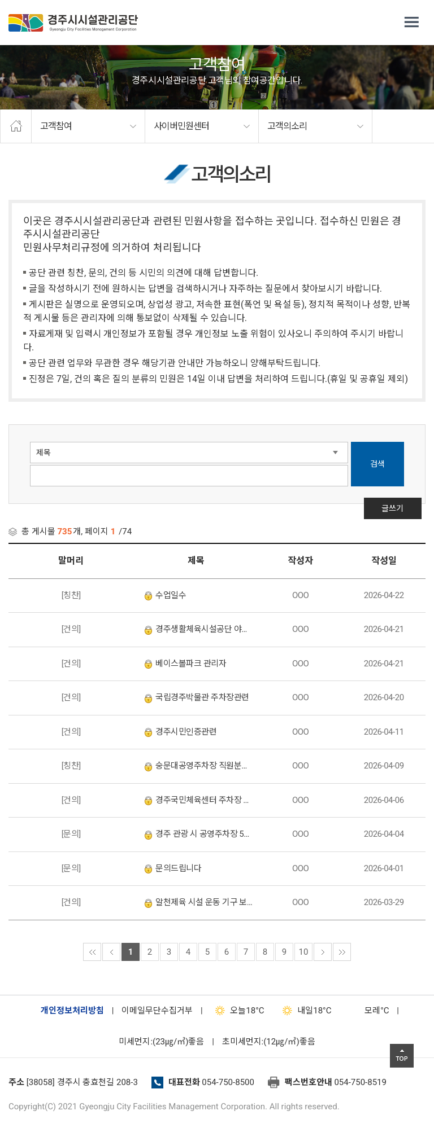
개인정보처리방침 (72, 1011)
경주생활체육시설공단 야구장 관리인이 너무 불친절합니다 (199, 629)
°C (367, 1011)
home (16, 126)
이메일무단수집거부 (157, 1011)
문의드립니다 (173, 868)
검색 (377, 463)
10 (304, 952)
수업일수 (165, 595)
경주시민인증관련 (180, 732)
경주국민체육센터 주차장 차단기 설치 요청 (199, 800)
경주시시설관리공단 (73, 22)
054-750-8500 (228, 1082)
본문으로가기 (25, 0)
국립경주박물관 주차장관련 (197, 697)
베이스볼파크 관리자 (185, 663)
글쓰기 (398, 525)
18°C (237, 1011)
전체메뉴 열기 (411, 22)
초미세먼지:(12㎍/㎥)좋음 (268, 1042)
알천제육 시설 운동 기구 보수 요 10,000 (199, 902)
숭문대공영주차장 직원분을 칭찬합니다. (199, 766)
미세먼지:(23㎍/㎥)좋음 (161, 1042)
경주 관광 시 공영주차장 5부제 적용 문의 (199, 834)
